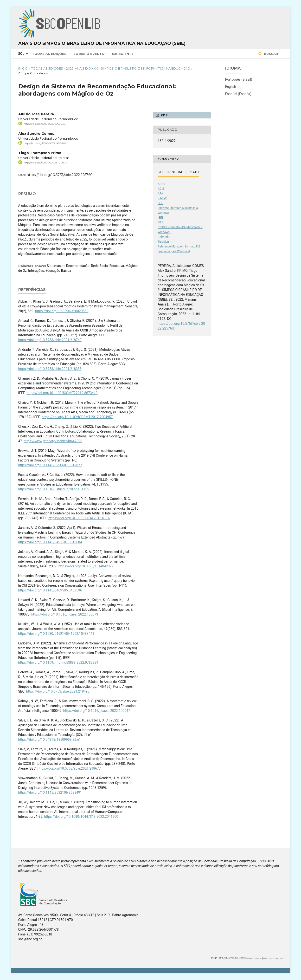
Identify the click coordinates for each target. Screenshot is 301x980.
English (230, 87)
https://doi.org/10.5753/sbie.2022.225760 (60, 175)
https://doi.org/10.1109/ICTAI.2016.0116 (79, 518)
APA (160, 193)
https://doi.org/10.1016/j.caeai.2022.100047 (96, 711)
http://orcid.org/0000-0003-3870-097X (45, 162)
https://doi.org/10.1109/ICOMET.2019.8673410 (61, 393)
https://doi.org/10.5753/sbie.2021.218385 (50, 369)
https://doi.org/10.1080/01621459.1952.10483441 (56, 634)
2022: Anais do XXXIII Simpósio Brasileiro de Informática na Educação (128, 68)
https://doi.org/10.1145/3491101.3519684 (50, 542)
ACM (161, 188)
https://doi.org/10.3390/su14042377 (86, 566)
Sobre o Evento (89, 54)
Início (23, 68)
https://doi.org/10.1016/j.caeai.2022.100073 (64, 614)
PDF (164, 115)
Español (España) (238, 94)
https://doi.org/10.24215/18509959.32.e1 (49, 739)
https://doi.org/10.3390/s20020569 (61, 311)
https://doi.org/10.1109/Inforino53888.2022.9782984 (58, 662)
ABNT (161, 184)
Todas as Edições (49, 54)
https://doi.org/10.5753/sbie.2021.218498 (58, 691)
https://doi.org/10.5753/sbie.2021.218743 (50, 340)
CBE (160, 203)
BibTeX (162, 198)
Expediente (123, 54)
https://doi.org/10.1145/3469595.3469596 (50, 590)
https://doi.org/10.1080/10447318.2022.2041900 (81, 816)
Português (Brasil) (238, 79)
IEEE (161, 217)
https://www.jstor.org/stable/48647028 (53, 441)
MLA (161, 222)
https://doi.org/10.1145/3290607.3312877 (50, 465)
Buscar (270, 54)
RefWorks (164, 237)
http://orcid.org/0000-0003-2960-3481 (45, 123)
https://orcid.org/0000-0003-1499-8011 (45, 143)
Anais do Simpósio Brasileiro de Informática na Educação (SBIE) (102, 43)
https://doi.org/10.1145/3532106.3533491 (50, 792)
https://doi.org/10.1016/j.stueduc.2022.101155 (53, 489)
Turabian (163, 241)
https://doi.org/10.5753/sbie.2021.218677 (69, 768)
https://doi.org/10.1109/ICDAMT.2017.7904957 (77, 417)
